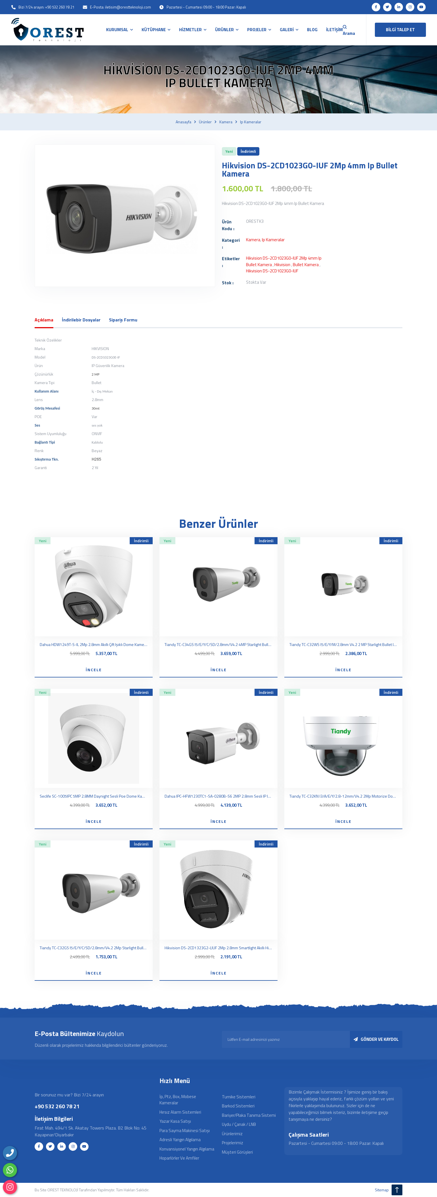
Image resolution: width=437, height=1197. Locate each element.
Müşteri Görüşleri (237, 1152)
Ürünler (205, 122)
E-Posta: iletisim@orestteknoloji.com (120, 7)
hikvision (282, 264)
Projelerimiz (232, 1142)
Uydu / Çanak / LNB (239, 1124)
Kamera (225, 122)
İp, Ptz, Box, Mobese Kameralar (177, 1099)
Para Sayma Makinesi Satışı (184, 1130)
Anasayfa (183, 122)
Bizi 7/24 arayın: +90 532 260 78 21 (46, 7)
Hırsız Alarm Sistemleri (180, 1112)
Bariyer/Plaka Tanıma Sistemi (249, 1115)
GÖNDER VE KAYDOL (376, 1039)
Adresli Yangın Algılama (180, 1139)
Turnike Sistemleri (238, 1097)
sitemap (382, 1190)
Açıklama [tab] (44, 319)
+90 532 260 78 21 (57, 1106)
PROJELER (257, 29)
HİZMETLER (191, 29)
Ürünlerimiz (232, 1133)
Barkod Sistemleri (238, 1106)
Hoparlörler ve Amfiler (179, 1158)
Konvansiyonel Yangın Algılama (186, 1149)
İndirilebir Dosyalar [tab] (81, 319)
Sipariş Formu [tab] (123, 319)
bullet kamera (306, 264)
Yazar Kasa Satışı (175, 1121)
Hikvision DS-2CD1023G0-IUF (272, 271)
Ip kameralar (250, 122)
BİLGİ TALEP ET (400, 29)
